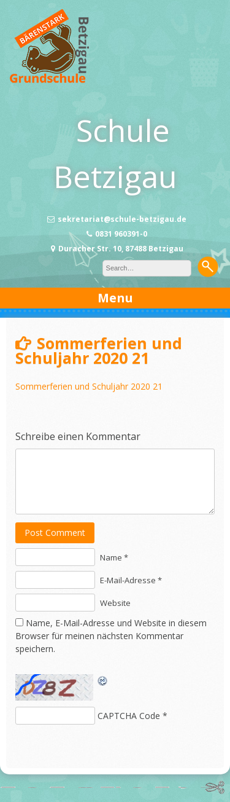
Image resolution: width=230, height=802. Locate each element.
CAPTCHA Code (129, 715)
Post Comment (55, 532)
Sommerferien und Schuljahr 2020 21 (89, 386)
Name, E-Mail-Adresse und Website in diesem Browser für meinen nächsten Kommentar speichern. (111, 636)
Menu (115, 297)
